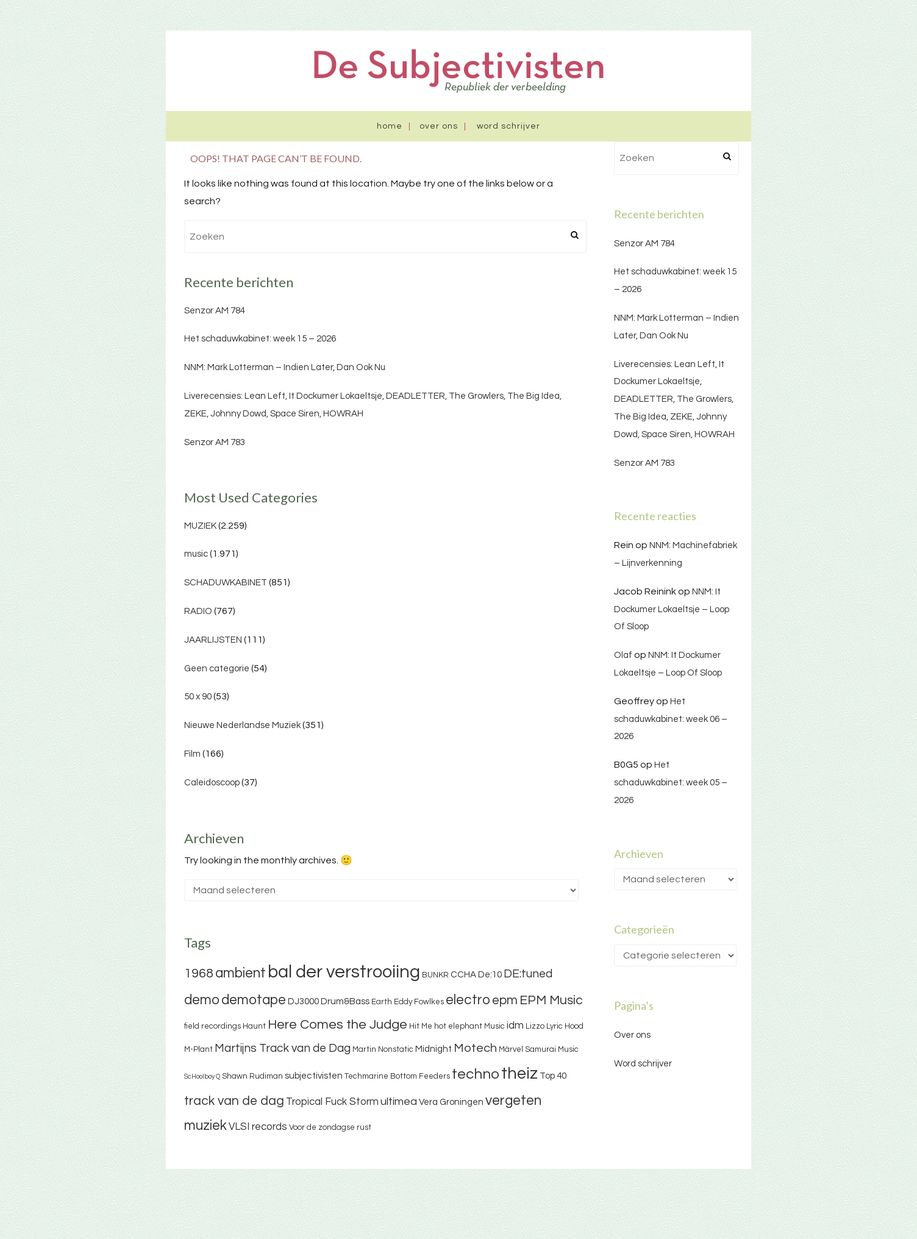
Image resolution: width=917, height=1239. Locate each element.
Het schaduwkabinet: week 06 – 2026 (670, 719)
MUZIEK (200, 525)
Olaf (623, 655)
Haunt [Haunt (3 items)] (254, 1026)
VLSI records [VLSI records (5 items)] (258, 1126)
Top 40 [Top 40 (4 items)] (553, 1075)
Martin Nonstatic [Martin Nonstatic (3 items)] (382, 1049)
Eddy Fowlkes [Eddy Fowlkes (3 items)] (419, 1002)
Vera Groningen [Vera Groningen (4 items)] (451, 1102)
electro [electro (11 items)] (468, 1000)
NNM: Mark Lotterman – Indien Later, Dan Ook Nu (284, 367)
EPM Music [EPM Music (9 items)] (551, 1000)
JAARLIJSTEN (213, 639)
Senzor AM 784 (214, 310)
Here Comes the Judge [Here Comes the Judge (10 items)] (337, 1025)
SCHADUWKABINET (225, 582)
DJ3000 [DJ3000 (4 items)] (303, 1001)
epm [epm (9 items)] (505, 1000)
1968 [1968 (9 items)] (198, 973)
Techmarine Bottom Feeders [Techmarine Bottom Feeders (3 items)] (397, 1076)
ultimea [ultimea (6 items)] (398, 1101)
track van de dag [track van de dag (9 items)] (234, 1100)
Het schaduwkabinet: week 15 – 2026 (260, 338)
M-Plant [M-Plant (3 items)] (198, 1049)
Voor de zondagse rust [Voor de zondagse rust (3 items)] (330, 1127)
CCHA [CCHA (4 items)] (463, 974)
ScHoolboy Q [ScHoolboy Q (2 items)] (202, 1076)
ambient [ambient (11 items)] (240, 973)
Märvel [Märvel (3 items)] (511, 1049)
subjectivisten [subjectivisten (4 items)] (314, 1075)
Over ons (438, 126)
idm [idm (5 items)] (515, 1025)
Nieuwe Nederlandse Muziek (242, 725)
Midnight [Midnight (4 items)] (433, 1049)
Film (192, 754)
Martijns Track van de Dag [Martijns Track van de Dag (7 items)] (283, 1048)
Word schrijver (508, 126)
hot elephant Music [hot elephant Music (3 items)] (469, 1026)
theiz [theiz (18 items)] (519, 1073)
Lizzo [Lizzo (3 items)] (535, 1026)
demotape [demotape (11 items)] (253, 1000)
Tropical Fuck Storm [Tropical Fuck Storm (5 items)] (332, 1101)
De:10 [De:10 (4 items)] (490, 974)
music (196, 554)
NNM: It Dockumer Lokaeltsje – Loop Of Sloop (671, 609)
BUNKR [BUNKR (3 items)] (435, 975)
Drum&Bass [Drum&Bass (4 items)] (345, 1001)
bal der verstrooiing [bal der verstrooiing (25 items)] (344, 972)
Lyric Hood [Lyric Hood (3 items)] (564, 1026)
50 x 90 (198, 696)
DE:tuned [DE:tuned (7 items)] (528, 974)
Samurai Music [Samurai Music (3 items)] (552, 1049)
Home (389, 126)
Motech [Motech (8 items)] (475, 1048)
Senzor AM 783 (214, 442)
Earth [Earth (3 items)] (381, 1002)
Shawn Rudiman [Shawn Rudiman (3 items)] (252, 1076)
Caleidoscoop (212, 782)
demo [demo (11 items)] (201, 1000)
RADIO (198, 611)
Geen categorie (216, 668)
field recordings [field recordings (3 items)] (212, 1026)
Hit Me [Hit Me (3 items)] (420, 1026)
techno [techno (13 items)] (475, 1074)
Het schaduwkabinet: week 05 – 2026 (670, 782)
